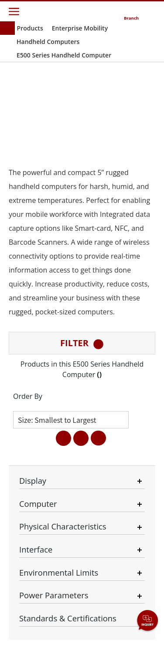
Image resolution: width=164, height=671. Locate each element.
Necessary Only (89, 579)
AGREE (81, 647)
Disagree (58, 615)
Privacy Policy (134, 570)
